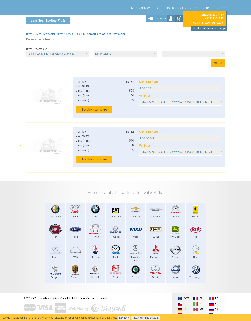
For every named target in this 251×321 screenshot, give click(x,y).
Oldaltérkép (220, 7)
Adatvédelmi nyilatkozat (93, 297)
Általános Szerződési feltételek (60, 297)
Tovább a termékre (94, 109)
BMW (29, 34)
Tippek (158, 7)
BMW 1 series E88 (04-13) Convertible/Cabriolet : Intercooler (91, 34)
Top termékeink (176, 7)
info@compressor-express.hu (207, 22)
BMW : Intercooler (45, 34)
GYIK (193, 7)
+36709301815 (214, 18)
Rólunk (205, 7)
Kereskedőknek (140, 7)
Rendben (124, 317)
